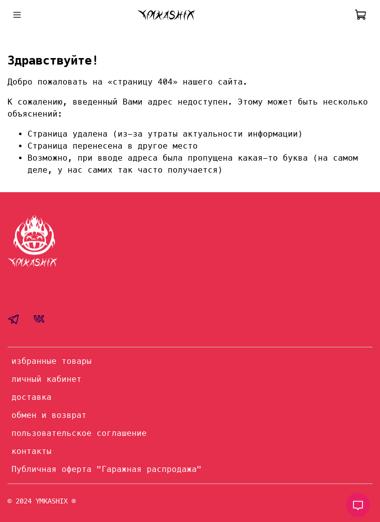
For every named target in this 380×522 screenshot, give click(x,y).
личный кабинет (47, 379)
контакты (32, 451)
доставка (32, 397)
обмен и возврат (49, 415)
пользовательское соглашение (79, 433)
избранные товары (52, 361)
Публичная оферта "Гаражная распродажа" (107, 469)
